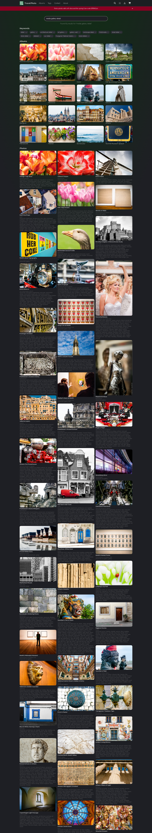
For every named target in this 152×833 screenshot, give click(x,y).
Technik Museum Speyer (65, 286)
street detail (116, 32)
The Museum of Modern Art (104, 212)
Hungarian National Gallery (66, 36)
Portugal (22, 728)
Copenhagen (23, 814)
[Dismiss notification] (132, 8)
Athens (60, 591)
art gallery (62, 32)
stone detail (25, 36)
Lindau (98, 744)
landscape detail (89, 32)
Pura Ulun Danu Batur (64, 622)
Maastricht (99, 398)
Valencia (22, 688)
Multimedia (104, 32)
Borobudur (23, 616)
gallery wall (75, 32)
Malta (59, 551)
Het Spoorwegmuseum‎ (26, 291)
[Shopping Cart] (130, 3)
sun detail (48, 36)
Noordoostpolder (24, 178)
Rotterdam (61, 252)
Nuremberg (99, 477)
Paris (59, 828)
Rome (59, 683)
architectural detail (47, 32)
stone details (84, 36)
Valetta (22, 423)
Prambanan (23, 378)
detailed (37, 36)
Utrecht (98, 588)
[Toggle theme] (120, 3)
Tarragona (99, 713)
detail (24, 32)
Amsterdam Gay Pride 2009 (103, 319)
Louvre (60, 788)
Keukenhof (61, 178)
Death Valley (61, 757)
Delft (21, 217)
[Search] (115, 3)
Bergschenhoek (24, 553)
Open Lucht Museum (102, 178)
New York (98, 243)
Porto (59, 714)
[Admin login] (124, 3)
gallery (33, 32)
